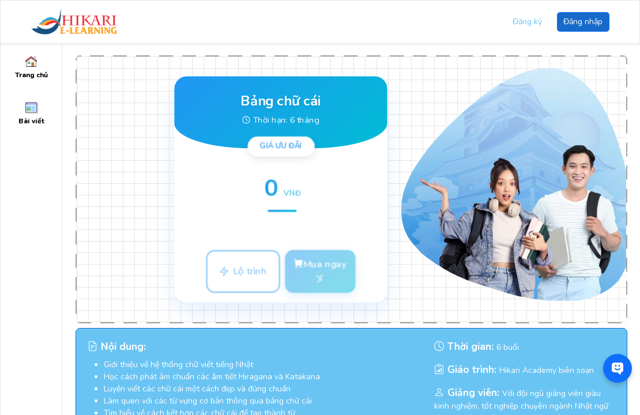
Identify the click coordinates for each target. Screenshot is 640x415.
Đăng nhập (583, 21)
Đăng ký (527, 21)
